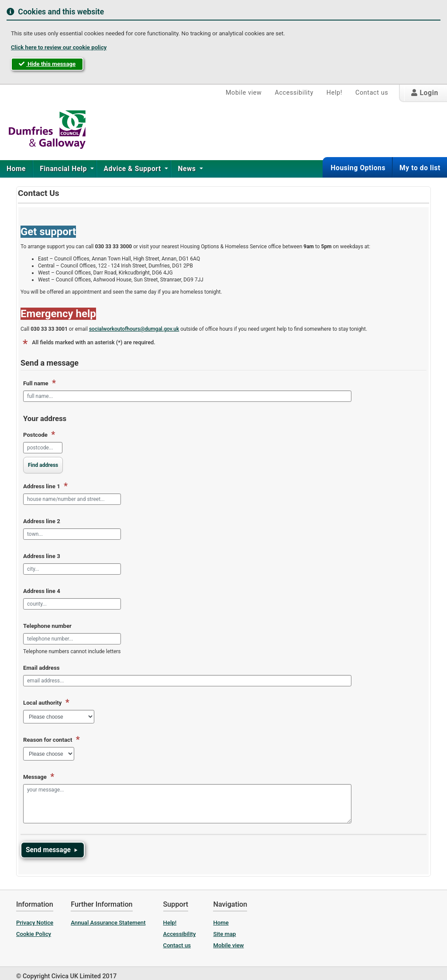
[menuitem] (16, 169)
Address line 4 (41, 591)
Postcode (39, 435)
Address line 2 (41, 521)
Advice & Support (133, 169)
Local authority (46, 702)
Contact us (371, 92)
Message (38, 777)
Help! (334, 92)
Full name (39, 383)
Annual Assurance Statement (108, 922)
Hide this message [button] (47, 64)
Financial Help (64, 169)
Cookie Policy (33, 934)
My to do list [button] (419, 168)
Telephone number (47, 626)
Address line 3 (41, 556)
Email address (41, 668)
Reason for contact (51, 740)
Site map (224, 934)
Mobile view (244, 92)
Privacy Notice (34, 922)
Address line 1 (45, 486)
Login (424, 93)
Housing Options (357, 168)
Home (16, 169)
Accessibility (294, 92)
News (188, 169)
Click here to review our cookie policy (59, 47)
